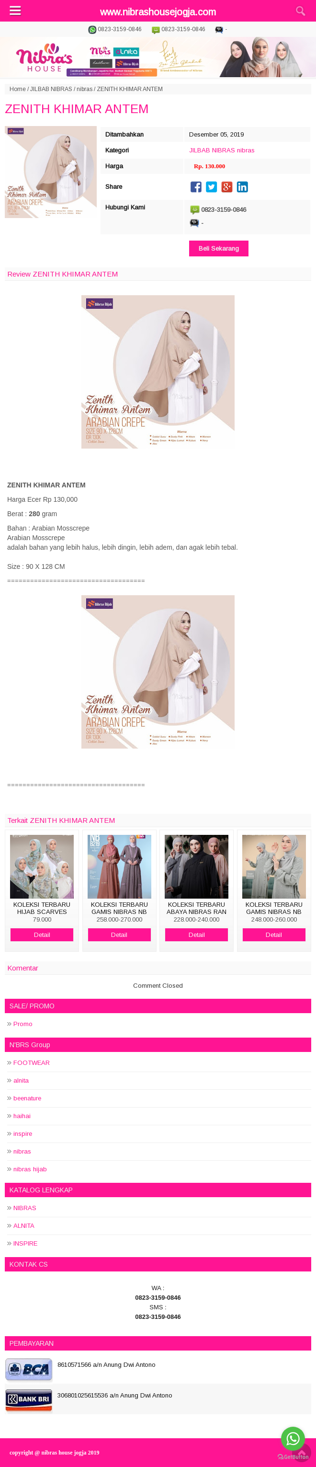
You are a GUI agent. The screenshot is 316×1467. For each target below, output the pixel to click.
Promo (23, 1024)
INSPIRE (25, 1243)
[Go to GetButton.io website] (293, 1457)
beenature (27, 1098)
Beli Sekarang (219, 248)
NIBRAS (24, 1208)
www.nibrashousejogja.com (158, 12)
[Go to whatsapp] (293, 1439)
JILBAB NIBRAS (51, 89)
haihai (22, 1116)
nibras (84, 89)
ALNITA (23, 1225)
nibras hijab (30, 1169)
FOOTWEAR (31, 1062)
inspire (22, 1133)
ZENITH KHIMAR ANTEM (77, 109)
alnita (21, 1080)
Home (18, 89)
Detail (42, 934)
